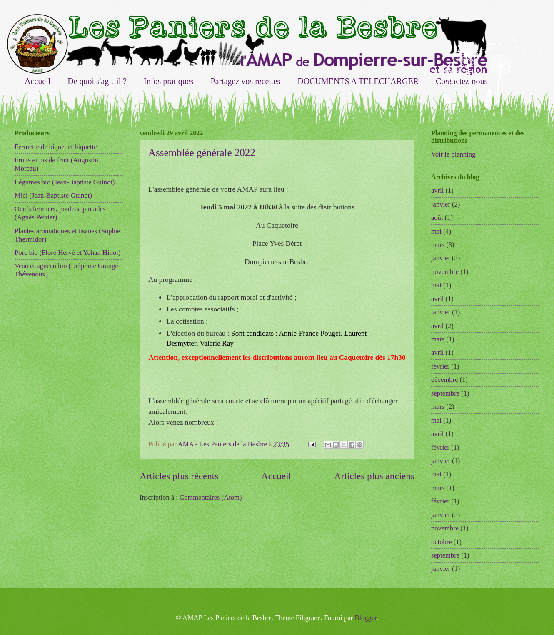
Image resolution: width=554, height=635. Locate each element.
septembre (445, 393)
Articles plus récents (179, 476)
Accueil (37, 81)
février (440, 366)
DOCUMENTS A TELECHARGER (358, 81)
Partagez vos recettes (246, 81)
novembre (445, 272)
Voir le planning (453, 154)
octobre (441, 542)
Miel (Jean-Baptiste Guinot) (53, 195)
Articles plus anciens (374, 476)
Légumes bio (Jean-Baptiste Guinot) (65, 182)
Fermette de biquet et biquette (56, 147)
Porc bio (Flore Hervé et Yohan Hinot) (67, 252)
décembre (444, 379)
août (437, 218)
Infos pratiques (168, 81)
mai (436, 231)
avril (437, 190)
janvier (440, 204)
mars (437, 245)
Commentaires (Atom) (211, 497)
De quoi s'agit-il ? (97, 81)
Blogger (365, 618)
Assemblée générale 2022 (201, 152)
